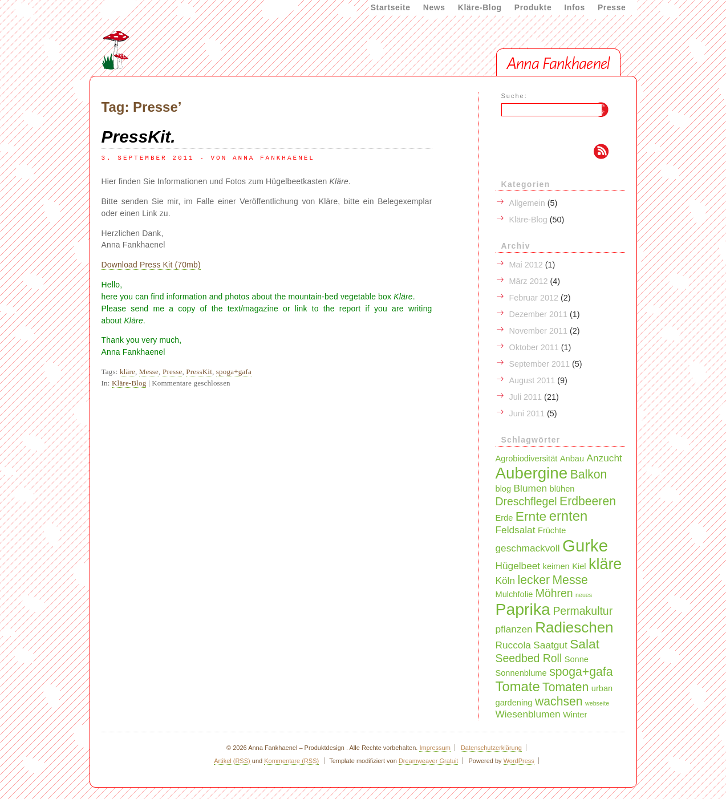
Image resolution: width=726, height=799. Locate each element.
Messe (149, 371)
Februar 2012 (533, 297)
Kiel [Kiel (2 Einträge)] (579, 566)
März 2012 (528, 281)
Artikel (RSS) (232, 760)
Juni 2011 (527, 413)
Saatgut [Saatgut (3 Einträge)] (550, 645)
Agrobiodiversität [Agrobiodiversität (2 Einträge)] (527, 458)
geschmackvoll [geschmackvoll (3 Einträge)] (528, 548)
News (434, 7)
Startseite (391, 7)
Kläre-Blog (480, 7)
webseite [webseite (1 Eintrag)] (597, 703)
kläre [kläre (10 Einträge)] (605, 564)
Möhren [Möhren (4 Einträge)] (554, 593)
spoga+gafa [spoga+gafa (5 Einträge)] (581, 671)
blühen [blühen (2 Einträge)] (562, 488)
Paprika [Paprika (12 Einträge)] (523, 609)
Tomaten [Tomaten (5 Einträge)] (565, 686)
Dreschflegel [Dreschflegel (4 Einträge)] (526, 501)
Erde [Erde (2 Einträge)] (504, 517)
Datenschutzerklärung (491, 747)
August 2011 (532, 380)
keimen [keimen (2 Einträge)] (556, 566)
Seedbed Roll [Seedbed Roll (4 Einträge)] (529, 658)
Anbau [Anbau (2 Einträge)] (572, 458)
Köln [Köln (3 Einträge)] (506, 580)
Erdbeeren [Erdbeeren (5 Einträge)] (587, 501)
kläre (127, 371)
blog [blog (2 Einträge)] (504, 488)
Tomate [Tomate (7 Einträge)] (518, 686)
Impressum (434, 747)
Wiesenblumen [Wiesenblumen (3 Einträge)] (528, 714)
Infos (574, 7)
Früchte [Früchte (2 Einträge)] (552, 530)
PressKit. (139, 136)
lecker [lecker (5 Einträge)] (533, 579)
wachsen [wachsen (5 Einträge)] (559, 701)
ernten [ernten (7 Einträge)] (568, 516)
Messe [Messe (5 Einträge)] (569, 579)
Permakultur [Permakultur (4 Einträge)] (583, 611)
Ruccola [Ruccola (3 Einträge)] (513, 645)
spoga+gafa (234, 371)
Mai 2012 (526, 264)
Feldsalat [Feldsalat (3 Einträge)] (516, 530)
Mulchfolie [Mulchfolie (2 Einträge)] (514, 594)
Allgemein (527, 203)
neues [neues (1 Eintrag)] (583, 594)
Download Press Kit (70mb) (151, 264)
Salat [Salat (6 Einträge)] (584, 643)
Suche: (514, 95)
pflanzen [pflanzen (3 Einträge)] (514, 629)
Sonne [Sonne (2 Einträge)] (577, 659)
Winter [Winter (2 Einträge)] (575, 714)
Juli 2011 (525, 396)
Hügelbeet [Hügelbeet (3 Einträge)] (518, 565)
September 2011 (539, 363)
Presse (612, 7)
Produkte (533, 7)
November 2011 (538, 330)
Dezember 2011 (538, 314)
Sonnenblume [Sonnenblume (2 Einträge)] (521, 673)
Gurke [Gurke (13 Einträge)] (585, 545)
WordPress (519, 760)
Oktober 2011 (534, 347)
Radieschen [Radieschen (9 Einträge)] (574, 627)
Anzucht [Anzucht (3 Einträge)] (604, 458)
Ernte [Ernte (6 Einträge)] (531, 516)
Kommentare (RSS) (291, 760)
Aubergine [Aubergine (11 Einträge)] (532, 473)
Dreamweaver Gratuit (429, 760)
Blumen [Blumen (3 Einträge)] (530, 488)
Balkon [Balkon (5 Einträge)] (588, 474)
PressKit (199, 371)
